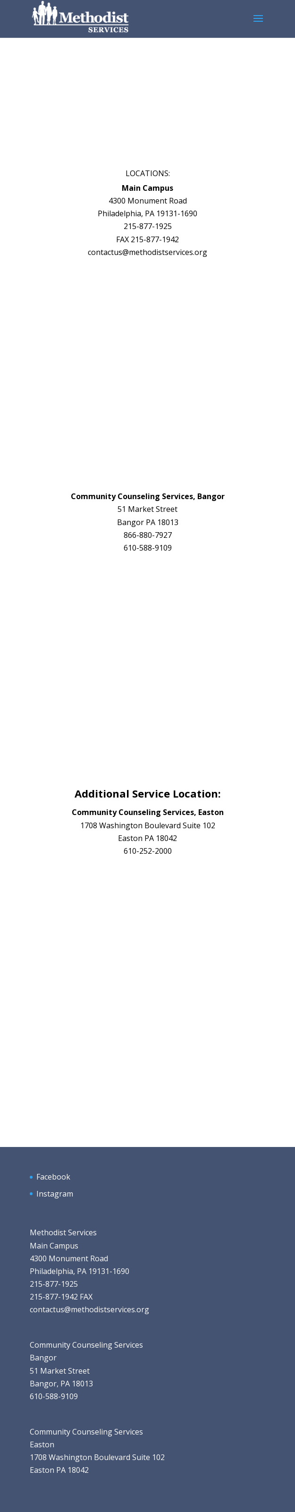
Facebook (53, 1177)
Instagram (54, 1194)
